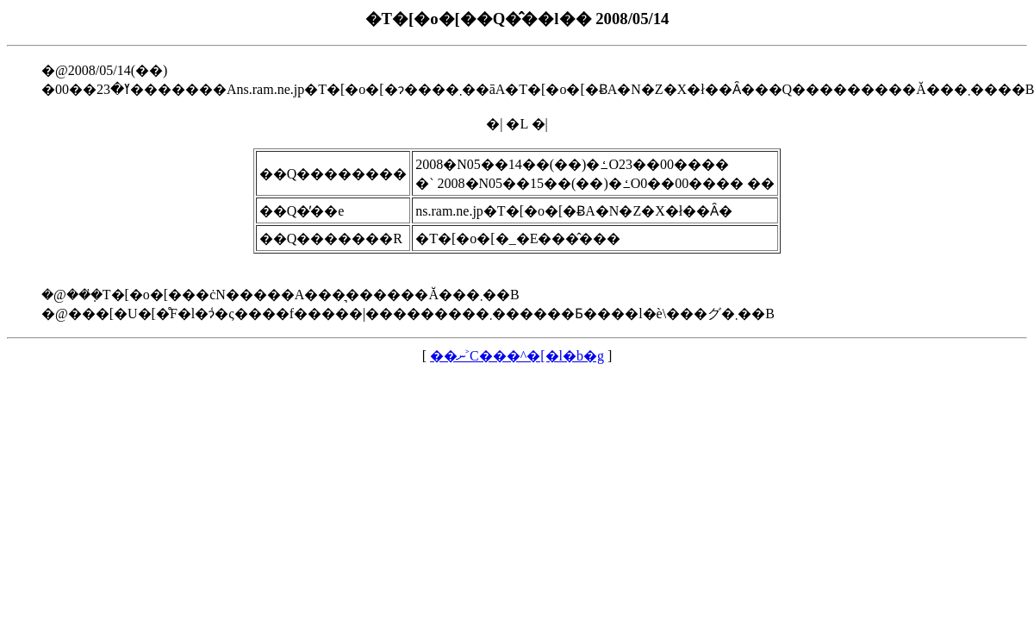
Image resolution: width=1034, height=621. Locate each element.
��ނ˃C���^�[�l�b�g (517, 355)
